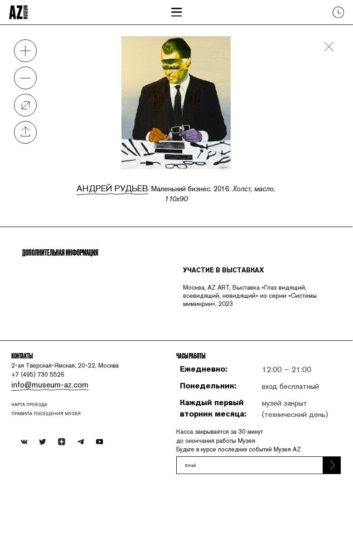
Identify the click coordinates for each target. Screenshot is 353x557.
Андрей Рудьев (109, 186)
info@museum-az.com (53, 434)
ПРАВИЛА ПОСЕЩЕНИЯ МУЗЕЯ (57, 469)
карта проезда (38, 457)
